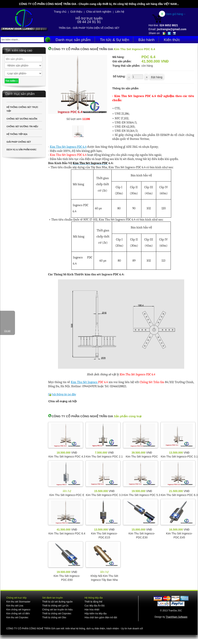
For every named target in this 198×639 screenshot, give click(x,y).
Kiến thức (172, 40)
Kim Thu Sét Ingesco (84, 382)
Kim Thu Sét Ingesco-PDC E (66, 495)
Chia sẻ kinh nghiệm (98, 11)
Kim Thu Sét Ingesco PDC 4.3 (67, 456)
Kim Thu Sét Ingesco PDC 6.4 (68, 147)
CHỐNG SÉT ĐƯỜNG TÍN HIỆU (22, 126)
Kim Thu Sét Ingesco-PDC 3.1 (179, 456)
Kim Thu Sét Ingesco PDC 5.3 (141, 495)
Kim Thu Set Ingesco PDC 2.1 (104, 456)
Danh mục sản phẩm (73, 40)
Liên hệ (119, 11)
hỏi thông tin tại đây (64, 394)
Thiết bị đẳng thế (93, 601)
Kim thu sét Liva (14, 605)
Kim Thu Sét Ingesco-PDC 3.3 (104, 495)
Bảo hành (146, 40)
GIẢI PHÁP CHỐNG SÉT (19, 142)
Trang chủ (60, 11)
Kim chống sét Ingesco (18, 609)
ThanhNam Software (176, 617)
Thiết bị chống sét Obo (54, 617)
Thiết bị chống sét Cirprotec (56, 613)
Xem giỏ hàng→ (176, 14)
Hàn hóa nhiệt (91, 609)
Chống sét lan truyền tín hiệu (57, 609)
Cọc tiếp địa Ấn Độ (94, 605)
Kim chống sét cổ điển (18, 613)
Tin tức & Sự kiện (114, 40)
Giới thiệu (76, 11)
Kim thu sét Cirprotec (17, 617)
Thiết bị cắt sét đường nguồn (57, 601)
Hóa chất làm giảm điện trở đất (100, 617)
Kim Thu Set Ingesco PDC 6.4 (67, 533)
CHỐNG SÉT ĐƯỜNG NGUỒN (22, 119)
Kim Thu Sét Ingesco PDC (142, 456)
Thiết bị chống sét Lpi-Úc (55, 605)
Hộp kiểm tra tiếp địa (95, 613)
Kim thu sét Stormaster (18, 601)
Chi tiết (7, 331)
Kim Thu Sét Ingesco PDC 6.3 (179, 495)
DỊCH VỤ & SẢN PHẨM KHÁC (21, 149)
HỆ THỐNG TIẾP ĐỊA (17, 134)
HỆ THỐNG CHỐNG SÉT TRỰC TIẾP (22, 109)
